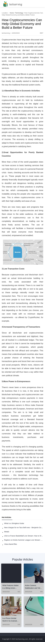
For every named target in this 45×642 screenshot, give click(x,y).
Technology (19, 13)
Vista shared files (10, 544)
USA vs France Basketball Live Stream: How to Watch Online (23, 536)
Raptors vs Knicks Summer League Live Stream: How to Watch (23, 540)
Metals (6, 532)
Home (12, 13)
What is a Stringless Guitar (14, 523)
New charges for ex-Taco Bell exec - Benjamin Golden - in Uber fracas (23, 527)
